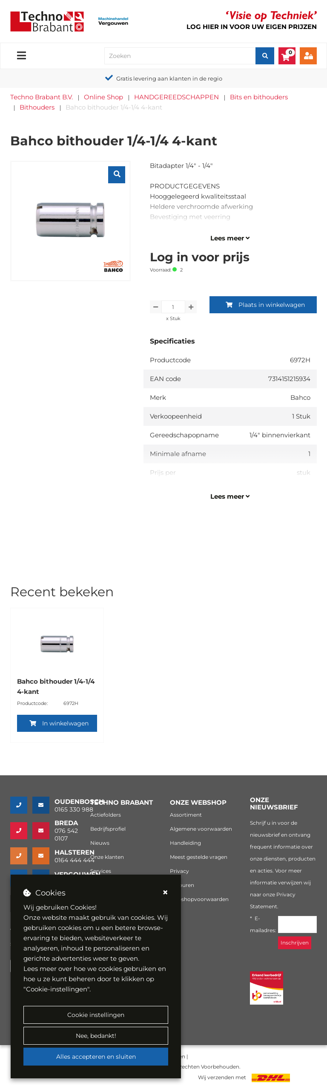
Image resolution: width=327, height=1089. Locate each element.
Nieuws (99, 843)
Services (100, 871)
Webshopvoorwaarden (199, 899)
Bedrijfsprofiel (108, 829)
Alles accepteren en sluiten (96, 1056)
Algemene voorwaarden (201, 829)
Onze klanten (107, 857)
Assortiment (186, 815)
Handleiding (185, 843)
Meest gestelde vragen (198, 857)
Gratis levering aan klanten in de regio (169, 78)
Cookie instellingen (95, 1015)
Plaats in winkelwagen (265, 305)
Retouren (182, 885)
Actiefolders (105, 815)
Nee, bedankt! (96, 1036)
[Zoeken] (264, 55)
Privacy (179, 871)
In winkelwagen (59, 723)
